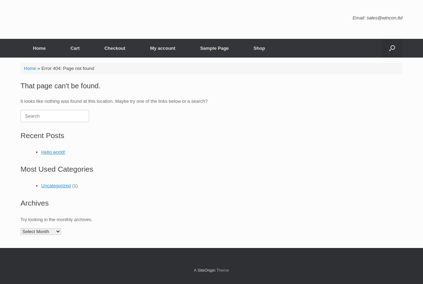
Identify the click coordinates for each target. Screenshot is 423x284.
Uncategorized (56, 185)
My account (162, 48)
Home (39, 48)
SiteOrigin (206, 270)
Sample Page (214, 48)
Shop (259, 48)
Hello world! (53, 152)
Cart (75, 48)
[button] (392, 48)
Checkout (114, 48)
